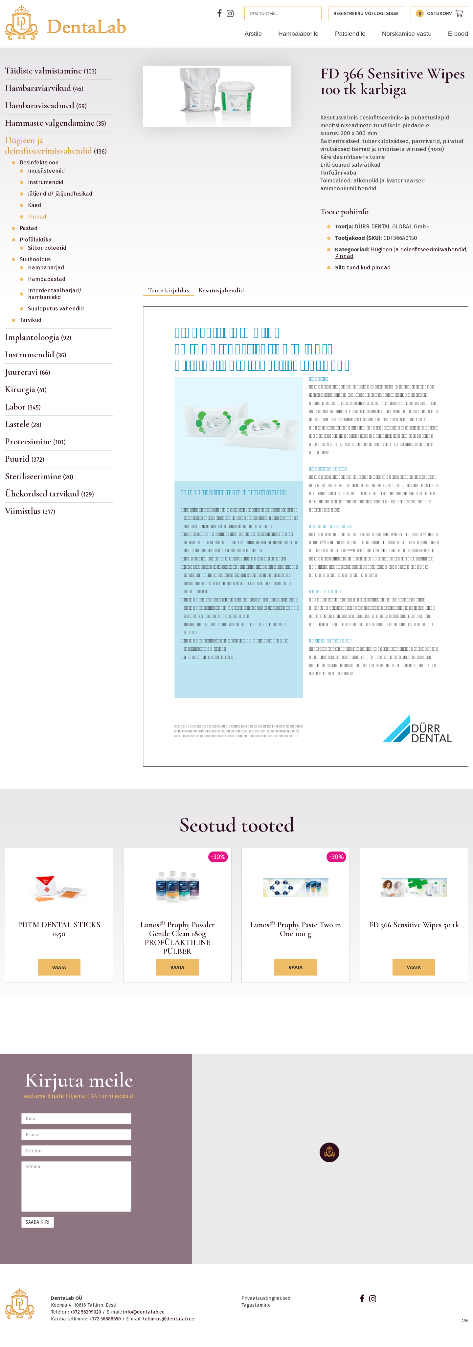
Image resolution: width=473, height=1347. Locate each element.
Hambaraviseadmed (46, 105)
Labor (23, 406)
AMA (465, 1320)
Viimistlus (30, 511)
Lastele (23, 424)
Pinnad (37, 217)
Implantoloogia (38, 337)
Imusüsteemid (46, 171)
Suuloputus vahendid (56, 308)
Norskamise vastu (407, 33)
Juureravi (27, 372)
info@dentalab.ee (144, 1312)
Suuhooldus (35, 259)
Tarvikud (30, 320)
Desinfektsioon (39, 162)
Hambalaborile (298, 33)
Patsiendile (350, 33)
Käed (34, 205)
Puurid (24, 458)
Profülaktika (36, 240)
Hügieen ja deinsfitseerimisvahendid (56, 145)
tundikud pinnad (369, 267)
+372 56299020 (85, 1312)
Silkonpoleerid (47, 248)
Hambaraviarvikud (44, 88)
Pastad (28, 228)
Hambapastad (46, 279)
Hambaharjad (46, 267)
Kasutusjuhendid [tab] (221, 290)
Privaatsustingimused (266, 1298)
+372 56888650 (105, 1319)
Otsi (315, 13)
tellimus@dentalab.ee (168, 1319)
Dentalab (65, 22)
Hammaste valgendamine (55, 122)
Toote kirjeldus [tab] (168, 290)
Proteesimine (35, 441)
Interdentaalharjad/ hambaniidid (55, 294)
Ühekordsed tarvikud (49, 493)
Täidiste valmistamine (51, 71)
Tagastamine (256, 1305)
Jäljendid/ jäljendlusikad (60, 194)
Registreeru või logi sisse (366, 13)
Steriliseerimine (39, 476)
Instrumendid (45, 182)
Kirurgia (26, 389)
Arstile (253, 33)
